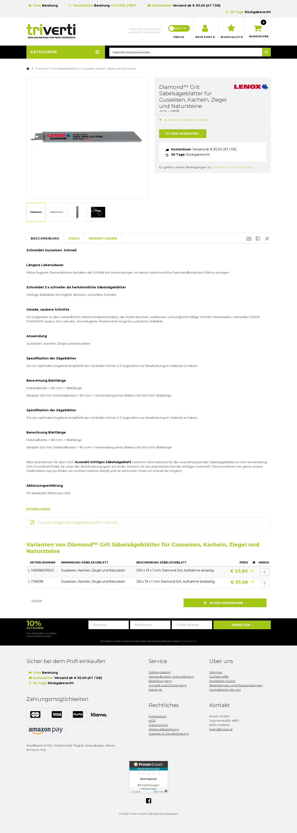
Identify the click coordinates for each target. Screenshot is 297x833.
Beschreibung (45, 238)
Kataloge (155, 690)
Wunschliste (231, 37)
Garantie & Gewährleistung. (232, 167)
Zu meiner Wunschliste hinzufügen (183, 120)
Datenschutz (189, 641)
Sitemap (215, 672)
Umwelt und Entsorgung (168, 685)
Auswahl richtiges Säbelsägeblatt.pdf (66, 523)
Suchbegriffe (219, 676)
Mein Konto (205, 37)
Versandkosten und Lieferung (171, 676)
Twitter (267, 238)
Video (74, 238)
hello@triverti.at (221, 729)
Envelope (249, 238)
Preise (178, 37)
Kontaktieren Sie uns (225, 690)
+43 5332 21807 (123, 5)
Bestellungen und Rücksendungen (236, 685)
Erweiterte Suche (222, 681)
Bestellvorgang (160, 681)
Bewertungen (103, 238)
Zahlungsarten (160, 672)
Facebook (258, 238)
